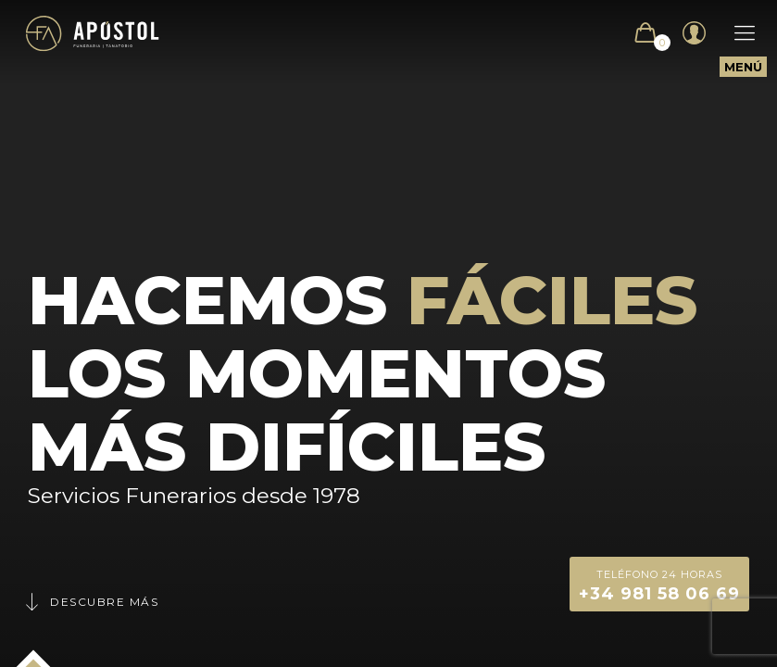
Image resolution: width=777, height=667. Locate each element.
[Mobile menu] (735, 33)
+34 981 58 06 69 (659, 584)
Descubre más (90, 601)
